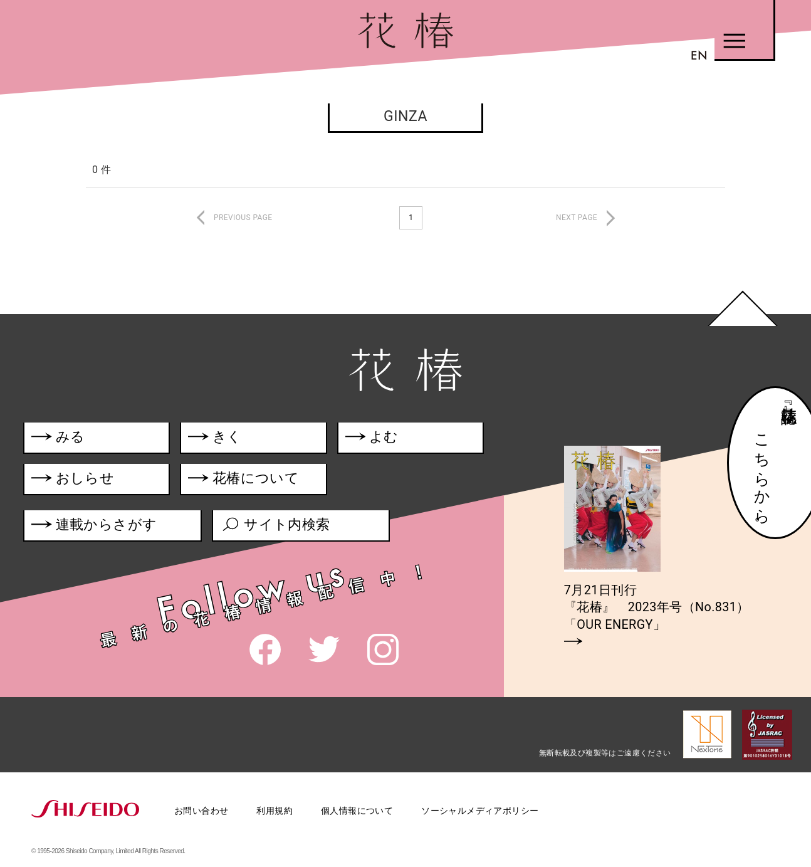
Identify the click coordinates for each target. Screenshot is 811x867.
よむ (375, 438)
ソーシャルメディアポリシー (479, 811)
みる (58, 438)
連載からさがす (94, 528)
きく (216, 438)
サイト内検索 (277, 528)
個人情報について (357, 811)
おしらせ (91, 480)
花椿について (252, 480)
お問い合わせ (201, 811)
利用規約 (274, 811)
